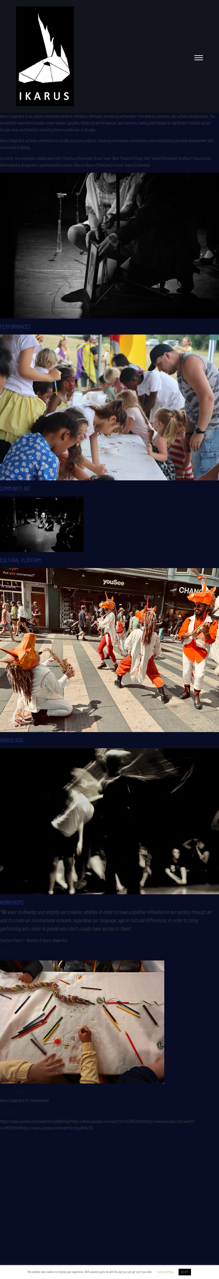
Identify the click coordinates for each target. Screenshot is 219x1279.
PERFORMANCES (15, 326)
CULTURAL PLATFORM (20, 560)
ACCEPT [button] (184, 1272)
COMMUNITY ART (15, 488)
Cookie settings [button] (165, 1272)
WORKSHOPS (12, 902)
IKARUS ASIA (11, 740)
